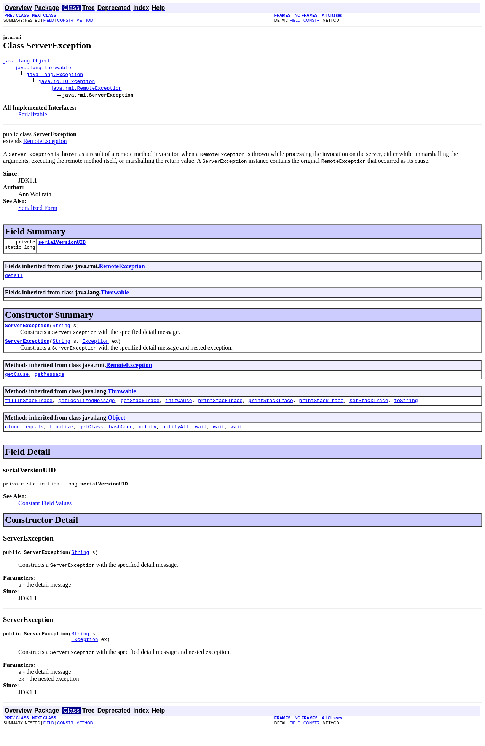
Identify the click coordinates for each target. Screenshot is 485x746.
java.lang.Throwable (43, 68)
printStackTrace (220, 408)
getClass (91, 435)
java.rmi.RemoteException (85, 89)
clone (12, 435)
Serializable (32, 115)
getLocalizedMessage (86, 408)
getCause (17, 380)
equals (35, 435)
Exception (95, 346)
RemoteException (45, 142)
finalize (61, 435)
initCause (178, 408)
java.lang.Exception (55, 75)
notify (147, 435)
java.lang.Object (27, 61)
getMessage (49, 380)
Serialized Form (37, 209)
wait (201, 435)
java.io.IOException (66, 82)
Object (116, 425)
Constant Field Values (45, 513)
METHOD (85, 20)
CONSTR (65, 20)
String (61, 329)
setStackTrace (368, 408)
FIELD (48, 20)
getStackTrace (140, 408)
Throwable (115, 296)
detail (14, 278)
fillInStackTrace (29, 408)
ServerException (27, 329)
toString (406, 408)
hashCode (120, 435)
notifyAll (176, 435)
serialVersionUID (62, 244)
